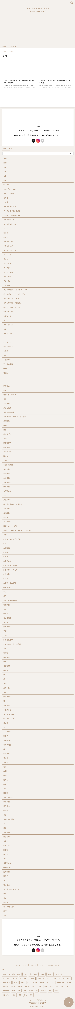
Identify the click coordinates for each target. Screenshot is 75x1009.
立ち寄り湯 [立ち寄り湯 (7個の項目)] (6, 991)
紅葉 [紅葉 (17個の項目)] (13, 991)
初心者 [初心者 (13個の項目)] (42, 982)
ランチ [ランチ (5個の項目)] (15, 982)
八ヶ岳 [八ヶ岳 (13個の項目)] (35, 982)
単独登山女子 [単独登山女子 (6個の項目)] (60, 982)
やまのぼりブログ (38, 11)
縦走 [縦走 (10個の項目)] (25, 991)
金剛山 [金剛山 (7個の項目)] (56, 991)
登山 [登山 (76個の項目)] (62, 987)
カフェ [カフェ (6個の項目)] (49, 974)
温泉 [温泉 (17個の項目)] (57, 987)
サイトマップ (42, 965)
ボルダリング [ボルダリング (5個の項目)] (6, 982)
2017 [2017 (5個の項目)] (4, 974)
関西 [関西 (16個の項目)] (20, 995)
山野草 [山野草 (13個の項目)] (27, 987)
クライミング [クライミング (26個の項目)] (58, 974)
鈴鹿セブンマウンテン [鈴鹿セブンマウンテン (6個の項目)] (9, 995)
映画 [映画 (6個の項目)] (40, 987)
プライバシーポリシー (21, 965)
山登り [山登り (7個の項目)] (20, 987)
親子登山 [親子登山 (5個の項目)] (43, 991)
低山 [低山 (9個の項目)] (28, 982)
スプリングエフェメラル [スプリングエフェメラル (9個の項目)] (10, 978)
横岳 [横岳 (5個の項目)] (51, 987)
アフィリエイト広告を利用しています (37, 1000)
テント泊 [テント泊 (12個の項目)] (31, 978)
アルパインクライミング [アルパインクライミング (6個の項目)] (31, 974)
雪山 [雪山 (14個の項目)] (25, 995)
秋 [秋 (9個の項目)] (67, 987)
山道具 (4, 46)
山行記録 (13, 46)
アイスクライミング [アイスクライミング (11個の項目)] (14, 974)
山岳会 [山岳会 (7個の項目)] (13, 987)
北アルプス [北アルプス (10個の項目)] (50, 982)
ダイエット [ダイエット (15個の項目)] (23, 978)
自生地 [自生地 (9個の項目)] (31, 991)
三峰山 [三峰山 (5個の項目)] (22, 982)
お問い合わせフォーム (53, 965)
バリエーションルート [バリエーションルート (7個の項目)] (53, 978)
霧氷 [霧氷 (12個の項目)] (31, 995)
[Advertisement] (37, 29)
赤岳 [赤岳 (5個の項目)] (50, 991)
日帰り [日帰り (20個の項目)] (34, 987)
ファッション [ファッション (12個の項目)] (67, 978)
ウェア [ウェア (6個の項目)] (42, 974)
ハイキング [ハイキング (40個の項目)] (41, 978)
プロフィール (33, 965)
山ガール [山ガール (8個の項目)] (5, 987)
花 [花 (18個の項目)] (37, 991)
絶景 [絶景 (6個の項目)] (19, 991)
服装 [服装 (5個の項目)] (45, 987)
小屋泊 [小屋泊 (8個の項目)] (69, 982)
